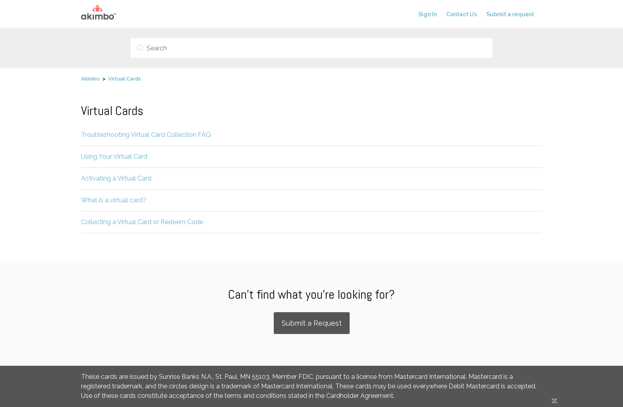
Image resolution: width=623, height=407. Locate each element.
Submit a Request (312, 323)
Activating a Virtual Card (116, 178)
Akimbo (90, 79)
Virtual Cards (124, 79)
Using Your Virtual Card (114, 156)
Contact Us (461, 14)
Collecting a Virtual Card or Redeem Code (142, 222)
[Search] (311, 48)
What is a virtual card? (113, 200)
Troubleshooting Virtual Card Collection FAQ (146, 134)
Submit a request (510, 14)
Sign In (427, 14)
